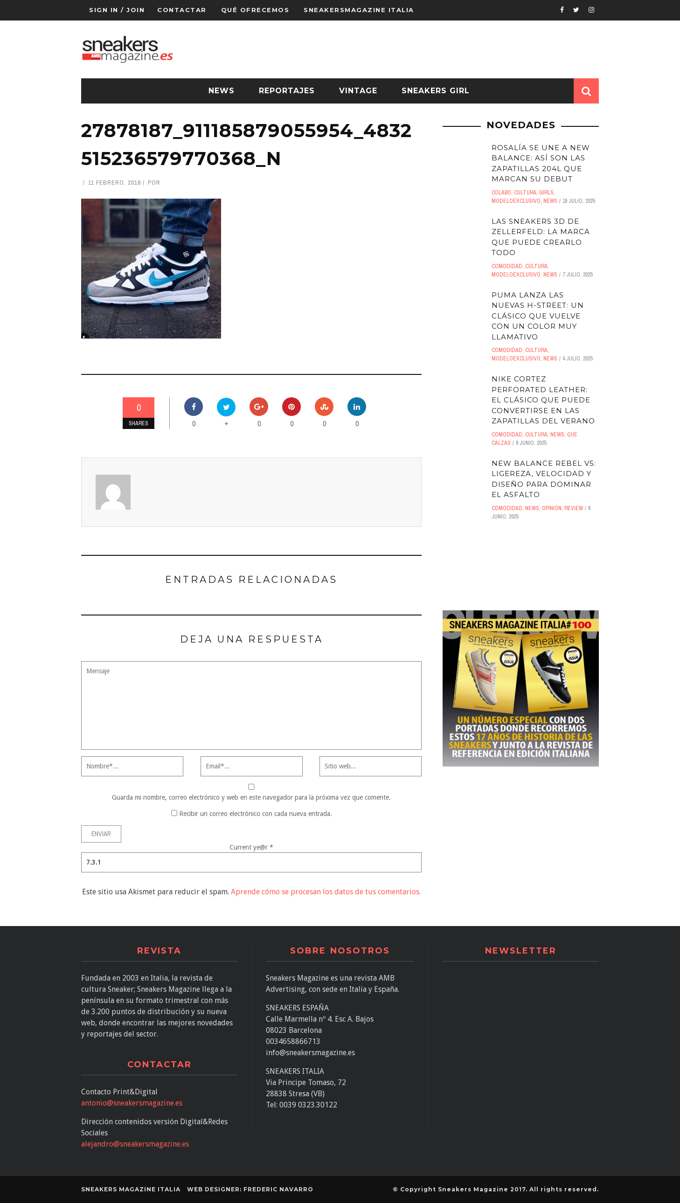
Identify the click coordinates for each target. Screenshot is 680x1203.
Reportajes (287, 90)
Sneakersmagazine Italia (359, 10)
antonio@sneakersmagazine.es (131, 1103)
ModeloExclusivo (516, 201)
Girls (546, 192)
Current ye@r (251, 847)
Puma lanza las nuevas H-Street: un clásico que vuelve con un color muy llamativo (538, 315)
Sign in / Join (117, 10)
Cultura (525, 192)
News (221, 90)
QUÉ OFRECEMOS (255, 10)
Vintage (358, 90)
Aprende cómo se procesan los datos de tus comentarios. (326, 891)
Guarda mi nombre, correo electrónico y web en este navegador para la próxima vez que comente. (251, 797)
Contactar (182, 10)
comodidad (507, 266)
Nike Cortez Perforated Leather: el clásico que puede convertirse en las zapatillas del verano (543, 399)
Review (573, 508)
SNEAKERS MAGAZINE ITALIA (130, 1189)
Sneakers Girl (436, 90)
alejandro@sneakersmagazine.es (135, 1144)
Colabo (501, 192)
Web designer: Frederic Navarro (250, 1189)
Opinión (552, 508)
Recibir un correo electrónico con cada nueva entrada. (255, 813)
